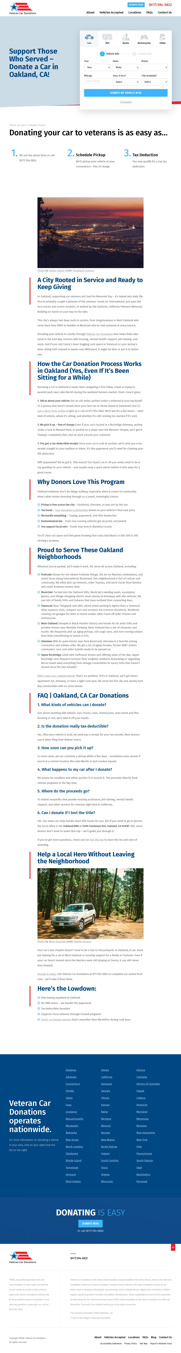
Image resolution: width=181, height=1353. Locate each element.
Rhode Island (74, 1160)
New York (141, 1139)
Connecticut (73, 1084)
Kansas (105, 1105)
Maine (104, 1112)
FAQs (149, 12)
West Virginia (73, 1181)
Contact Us (165, 12)
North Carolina (74, 1146)
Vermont (71, 1174)
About (90, 12)
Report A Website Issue (161, 1344)
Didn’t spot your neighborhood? (56, 676)
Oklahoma (72, 1153)
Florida (70, 1091)
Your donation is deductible (71, 510)
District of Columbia (148, 1084)
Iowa (68, 1105)
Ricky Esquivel (57, 941)
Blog (153, 1337)
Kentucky (141, 1105)
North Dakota (109, 1146)
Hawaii (140, 1091)
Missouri (106, 1126)
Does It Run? (119, 76)
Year (86, 61)
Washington (143, 1174)
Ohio (139, 1146)
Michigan (106, 1119)
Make (115, 61)
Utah (139, 1167)
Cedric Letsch (57, 270)
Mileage (88, 76)
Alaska (105, 1070)
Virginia (105, 1174)
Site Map (143, 1344)
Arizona (140, 1070)
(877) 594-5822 (160, 5)
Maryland (141, 1112)
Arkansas (71, 1077)
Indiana (140, 1098)
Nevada (105, 1132)
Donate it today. (46, 974)
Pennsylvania (144, 1153)
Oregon (105, 1153)
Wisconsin (107, 1181)
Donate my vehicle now (125, 93)
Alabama (71, 1070)
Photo (41, 270)
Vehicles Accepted (111, 12)
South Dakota (144, 1160)
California (106, 1077)
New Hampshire (145, 1132)
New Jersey (72, 1139)
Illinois (105, 1098)
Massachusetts (74, 1119)
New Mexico (108, 1139)
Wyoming (141, 1181)
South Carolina (109, 1160)
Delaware (106, 1084)
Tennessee (72, 1167)
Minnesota (142, 1119)
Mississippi (72, 1126)
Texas (104, 1167)
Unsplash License (83, 270)
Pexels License (82, 941)
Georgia (105, 1091)
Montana (141, 1126)
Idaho (69, 1098)
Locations (134, 12)
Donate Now (136, 4)
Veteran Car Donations (99, 334)
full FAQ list (97, 839)
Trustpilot (126, 102)
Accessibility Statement (110, 1344)
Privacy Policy (130, 1344)
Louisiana (71, 1112)
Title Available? (149, 76)
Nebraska (71, 1132)
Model (144, 61)
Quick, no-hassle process (56, 1019)
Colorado (141, 1077)
